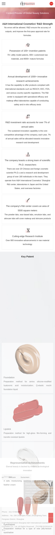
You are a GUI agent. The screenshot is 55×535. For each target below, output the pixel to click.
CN (51, 4)
